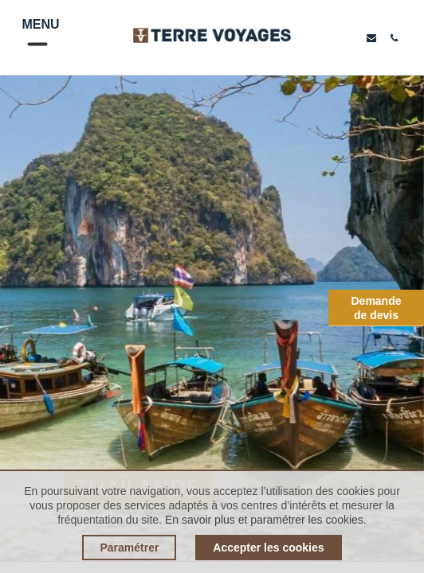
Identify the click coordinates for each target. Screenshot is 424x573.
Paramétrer (129, 547)
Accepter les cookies (268, 547)
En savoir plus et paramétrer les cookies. (266, 519)
